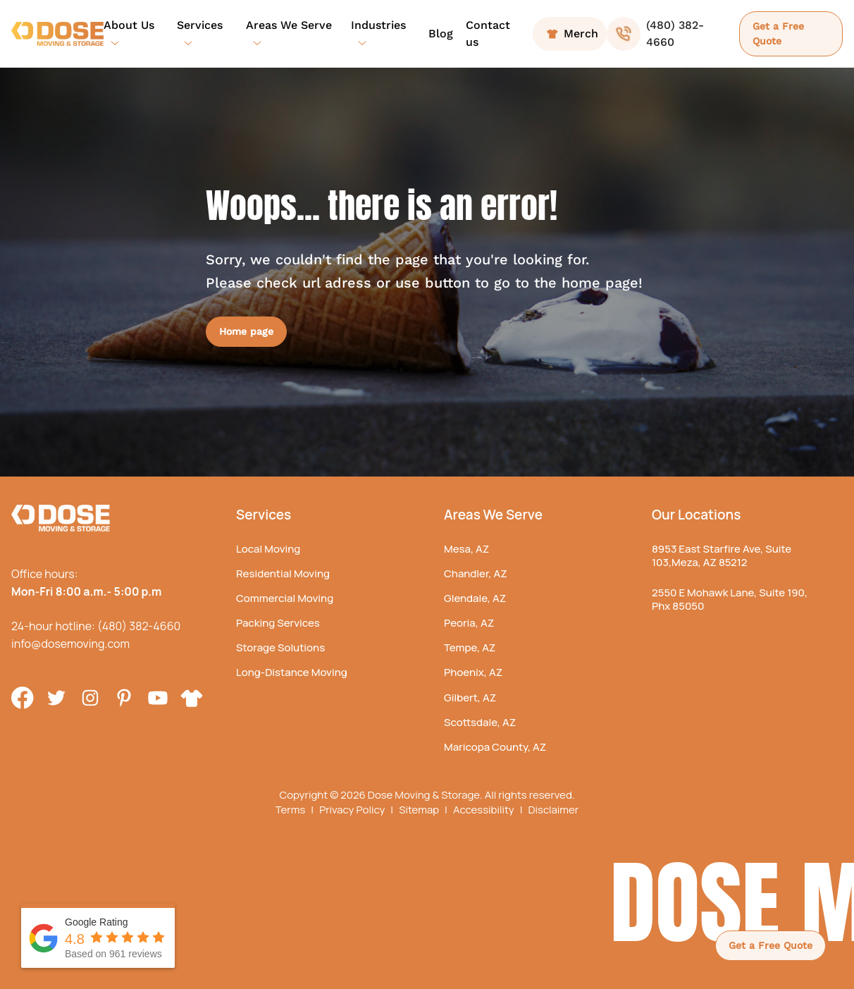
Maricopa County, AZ (495, 746)
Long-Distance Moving (291, 672)
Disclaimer (553, 810)
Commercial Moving (284, 598)
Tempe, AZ (469, 647)
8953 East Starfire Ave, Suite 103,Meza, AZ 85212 (721, 555)
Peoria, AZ (469, 622)
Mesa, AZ (466, 548)
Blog (440, 33)
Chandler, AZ (475, 573)
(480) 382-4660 (138, 626)
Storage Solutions (280, 647)
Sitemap (423, 810)
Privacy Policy (356, 810)
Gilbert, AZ (470, 697)
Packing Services (278, 622)
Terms (295, 810)
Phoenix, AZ (473, 672)
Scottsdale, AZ (480, 722)
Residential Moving (283, 573)
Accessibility (488, 810)
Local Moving (268, 548)
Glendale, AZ (475, 598)
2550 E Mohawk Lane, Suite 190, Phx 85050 (729, 599)
